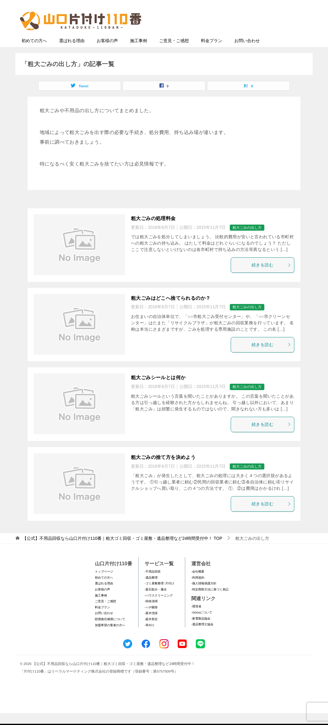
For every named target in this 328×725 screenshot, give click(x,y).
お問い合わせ (247, 52)
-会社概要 (197, 583)
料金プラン (211, 52)
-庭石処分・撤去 (156, 601)
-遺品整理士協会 (202, 636)
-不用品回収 (153, 583)
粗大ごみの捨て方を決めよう (163, 469)
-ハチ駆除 (151, 619)
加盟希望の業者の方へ (110, 637)
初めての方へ (34, 52)
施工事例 (138, 52)
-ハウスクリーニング (159, 607)
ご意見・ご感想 (174, 52)
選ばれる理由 (72, 52)
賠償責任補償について (110, 631)
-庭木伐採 (151, 624)
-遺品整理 (151, 589)
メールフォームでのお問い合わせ (253, 35)
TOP (122, 550)
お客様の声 (107, 52)
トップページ (104, 583)
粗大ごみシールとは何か (158, 389)
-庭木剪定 (151, 631)
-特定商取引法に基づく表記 (210, 601)
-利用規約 (197, 589)
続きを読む (271, 276)
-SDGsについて (201, 624)
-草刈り (150, 637)
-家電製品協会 (200, 630)
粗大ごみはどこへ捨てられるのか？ (170, 309)
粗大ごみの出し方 (247, 239)
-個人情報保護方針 (203, 595)
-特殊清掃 (151, 613)
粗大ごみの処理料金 (153, 230)
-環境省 (196, 618)
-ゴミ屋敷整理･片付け (159, 595)
